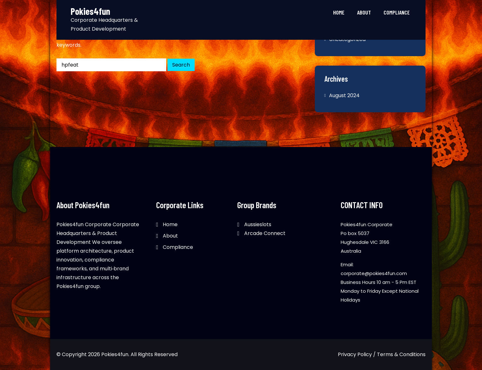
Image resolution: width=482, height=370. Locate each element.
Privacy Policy (355, 354)
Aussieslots (257, 224)
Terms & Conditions (401, 354)
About (364, 12)
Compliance (397, 12)
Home (338, 12)
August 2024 (344, 95)
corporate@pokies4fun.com (374, 273)
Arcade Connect (264, 233)
